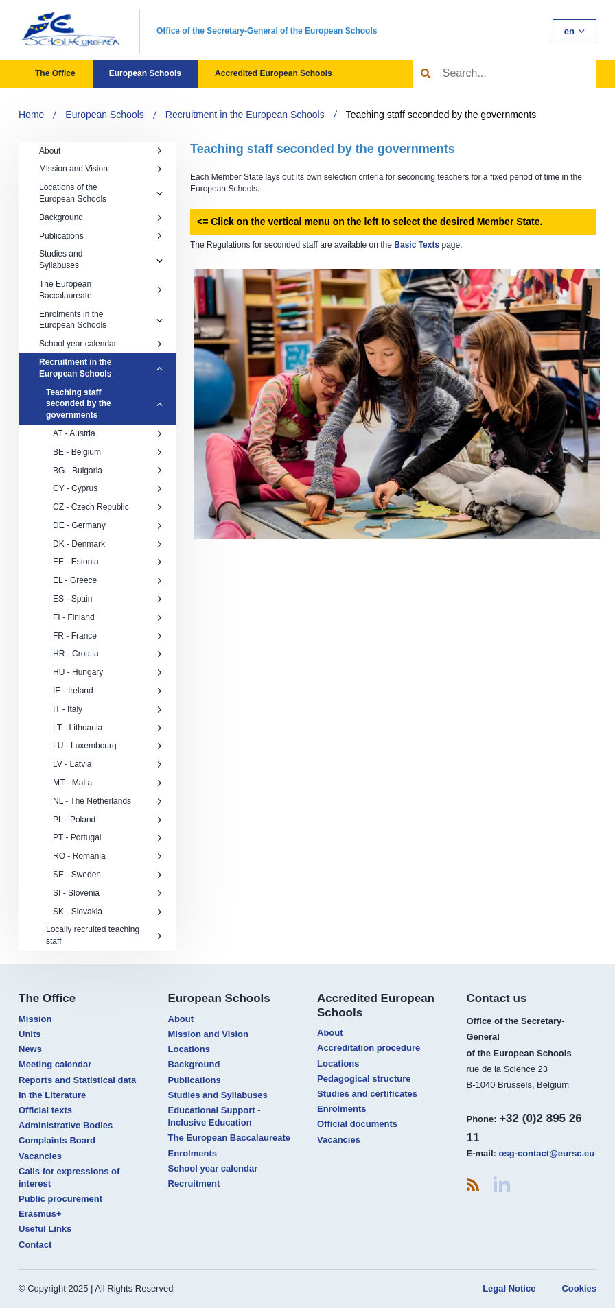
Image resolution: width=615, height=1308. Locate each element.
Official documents (357, 1124)
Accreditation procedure (368, 1048)
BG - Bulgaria (108, 470)
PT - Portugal (108, 837)
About (101, 151)
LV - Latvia (108, 764)
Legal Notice (509, 1288)
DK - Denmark (108, 544)
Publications (101, 236)
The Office (55, 73)
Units (30, 1034)
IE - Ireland (108, 690)
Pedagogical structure (364, 1078)
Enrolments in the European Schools (72, 320)
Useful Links (45, 1229)
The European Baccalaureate (101, 289)
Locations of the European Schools (72, 193)
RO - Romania (108, 856)
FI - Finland (108, 617)
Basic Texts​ (416, 245)
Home (31, 114)
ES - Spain (108, 599)
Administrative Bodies (66, 1125)
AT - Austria (108, 433)
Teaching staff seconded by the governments (441, 114)
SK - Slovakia (108, 911)
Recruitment (194, 1183)
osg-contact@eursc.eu (546, 1153)
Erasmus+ (40, 1214)
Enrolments (193, 1153)
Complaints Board (57, 1140)
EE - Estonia (108, 562)
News (30, 1049)
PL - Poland (108, 819)
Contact (35, 1244)
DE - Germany (108, 525)
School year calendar (101, 343)
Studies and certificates (367, 1094)
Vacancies (40, 1156)
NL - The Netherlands (108, 801)
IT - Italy (108, 709)
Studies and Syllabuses (60, 259)
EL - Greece (108, 580)
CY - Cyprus (108, 488)
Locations (189, 1049)
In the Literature (52, 1095)
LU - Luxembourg (108, 745)
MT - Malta (108, 782)
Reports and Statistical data (77, 1080)
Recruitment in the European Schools (245, 114)
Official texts (45, 1110)
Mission (35, 1019)
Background (101, 217)
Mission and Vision (101, 169)
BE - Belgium (108, 452)
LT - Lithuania (108, 728)
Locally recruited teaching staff (104, 935)
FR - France (108, 636)
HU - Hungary (108, 672)
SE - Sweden (108, 874)
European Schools (145, 73)
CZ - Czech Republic (108, 507)
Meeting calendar (55, 1064)
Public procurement (60, 1198)
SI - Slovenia (108, 893)
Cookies (578, 1288)
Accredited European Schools (273, 73)
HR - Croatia (108, 653)
